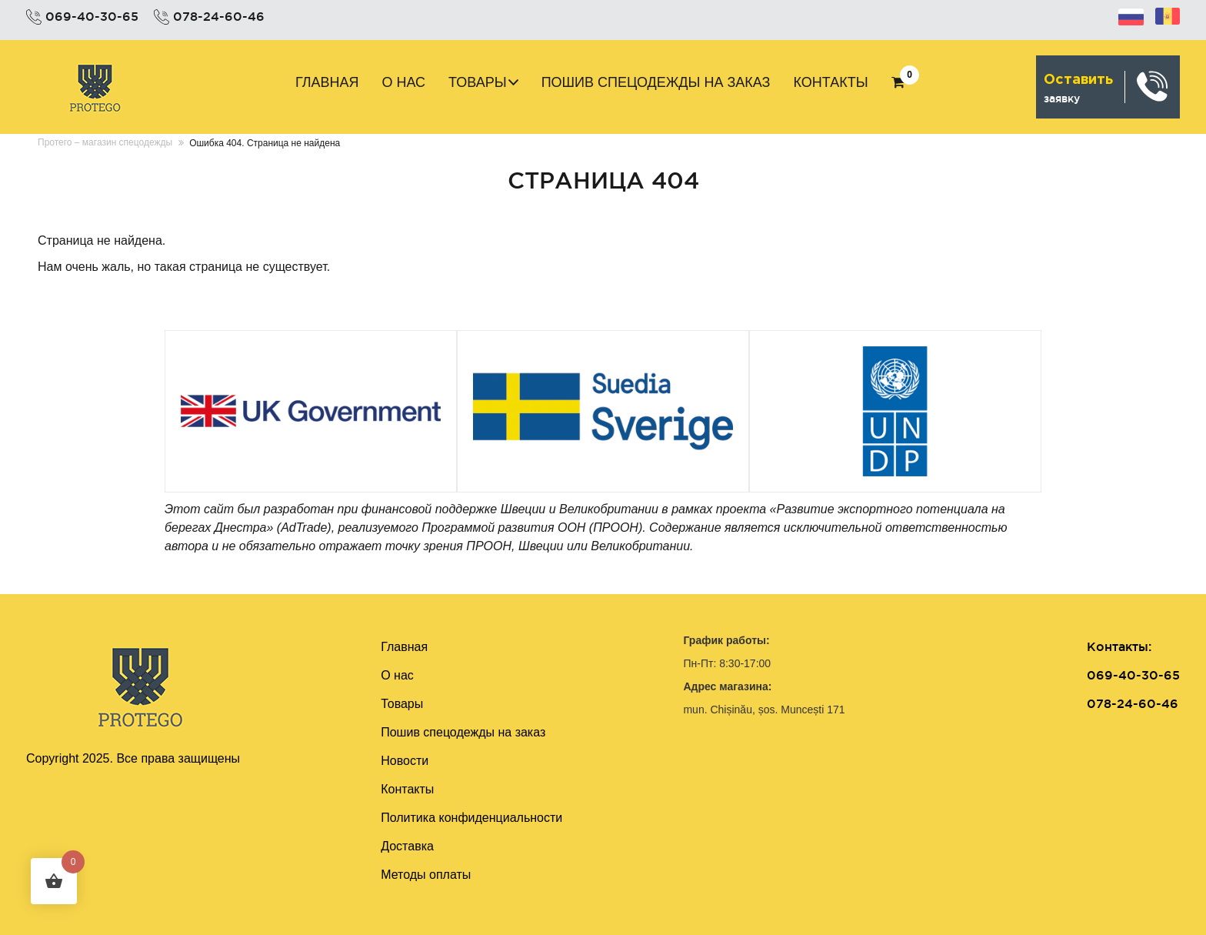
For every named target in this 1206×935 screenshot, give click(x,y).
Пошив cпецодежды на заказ (656, 82)
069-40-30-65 (91, 16)
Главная (327, 82)
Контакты (830, 82)
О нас (403, 82)
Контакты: (1119, 646)
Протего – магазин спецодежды (105, 142)
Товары (477, 82)
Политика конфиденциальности (471, 817)
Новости (404, 760)
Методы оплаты (426, 874)
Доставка (407, 846)
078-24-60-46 (219, 16)
